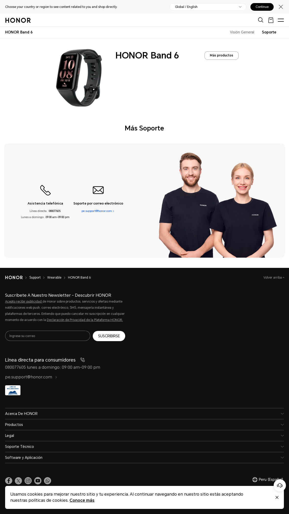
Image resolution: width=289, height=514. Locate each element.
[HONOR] (17, 278)
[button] (47, 481)
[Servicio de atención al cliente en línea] (280, 485)
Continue (262, 7)
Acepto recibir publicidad (23, 301)
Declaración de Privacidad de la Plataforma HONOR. (85, 320)
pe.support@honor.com (96, 211)
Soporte (269, 32)
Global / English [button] (186, 7)
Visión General (242, 32)
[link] (8, 481)
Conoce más (82, 500)
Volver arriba (273, 277)
